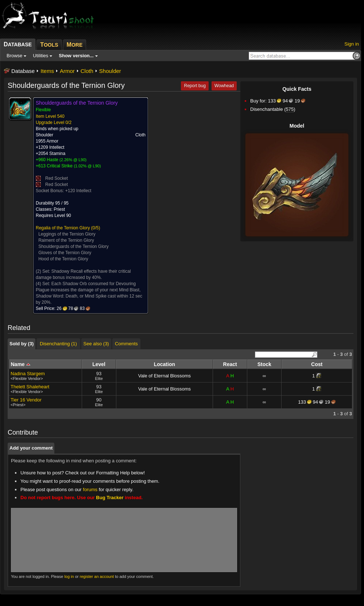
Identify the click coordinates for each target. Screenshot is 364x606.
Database (23, 71)
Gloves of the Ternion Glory (64, 252)
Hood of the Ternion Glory (63, 258)
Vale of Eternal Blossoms (164, 375)
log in (69, 576)
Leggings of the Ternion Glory (67, 234)
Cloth (87, 71)
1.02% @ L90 (87, 166)
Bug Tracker (109, 497)
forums (90, 489)
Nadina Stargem (28, 373)
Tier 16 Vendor (26, 400)
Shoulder (110, 71)
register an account (97, 576)
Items (47, 71)
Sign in (351, 44)
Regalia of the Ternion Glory (63, 227)
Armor (67, 71)
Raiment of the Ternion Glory (66, 240)
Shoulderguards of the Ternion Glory (73, 246)
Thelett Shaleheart (30, 386)
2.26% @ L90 (73, 160)
